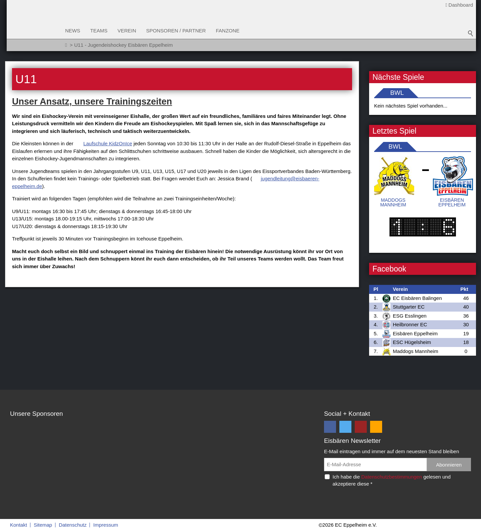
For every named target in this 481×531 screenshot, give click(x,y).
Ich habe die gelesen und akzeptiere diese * (392, 480)
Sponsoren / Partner (176, 30)
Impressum (105, 525)
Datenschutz (73, 525)
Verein (127, 30)
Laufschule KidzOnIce (108, 143)
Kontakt (18, 525)
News (72, 30)
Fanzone (227, 30)
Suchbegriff (470, 33)
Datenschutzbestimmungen (391, 477)
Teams (99, 30)
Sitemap (43, 525)
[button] (330, 427)
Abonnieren (449, 465)
